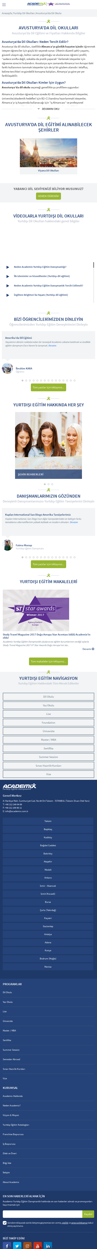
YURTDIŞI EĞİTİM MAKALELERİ (48, 581)
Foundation (48, 722)
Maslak (48, 869)
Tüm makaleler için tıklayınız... (48, 661)
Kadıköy (48, 837)
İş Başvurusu (9, 1143)
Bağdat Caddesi (48, 845)
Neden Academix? (12, 1105)
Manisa (47, 966)
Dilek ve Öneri (10, 1153)
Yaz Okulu (48, 705)
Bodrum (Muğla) (48, 958)
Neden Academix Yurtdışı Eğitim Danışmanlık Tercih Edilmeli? (45, 286)
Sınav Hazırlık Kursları (48, 765)
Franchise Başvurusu (13, 1134)
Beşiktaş (48, 829)
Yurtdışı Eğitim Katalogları (16, 1124)
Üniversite (48, 731)
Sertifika (48, 748)
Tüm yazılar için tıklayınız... (48, 387)
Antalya (48, 934)
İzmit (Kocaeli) (48, 893)
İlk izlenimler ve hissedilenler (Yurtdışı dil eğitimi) (38, 276)
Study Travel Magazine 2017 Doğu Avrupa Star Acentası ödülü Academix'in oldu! (46, 636)
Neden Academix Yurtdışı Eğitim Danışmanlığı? (36, 267)
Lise (48, 714)
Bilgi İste (7, 1163)
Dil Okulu (48, 696)
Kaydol (88, 1214)
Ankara (48, 877)
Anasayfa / (7, 13)
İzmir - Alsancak (48, 885)
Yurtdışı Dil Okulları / (24, 13)
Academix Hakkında (13, 1096)
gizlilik (65, 1222)
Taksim (47, 821)
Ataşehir (48, 861)
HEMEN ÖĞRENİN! (48, 196)
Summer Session (48, 757)
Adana (48, 942)
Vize (48, 774)
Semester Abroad (11, 1059)
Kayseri (48, 918)
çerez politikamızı (79, 1222)
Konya (48, 950)
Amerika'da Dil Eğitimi (18, 338)
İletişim (6, 1172)
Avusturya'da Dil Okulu (49, 13)
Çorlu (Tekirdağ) (48, 910)
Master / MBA (48, 739)
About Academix (11, 1182)
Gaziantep (48, 926)
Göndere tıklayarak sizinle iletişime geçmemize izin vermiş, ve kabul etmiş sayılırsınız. (50, 1224)
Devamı (52, 345)
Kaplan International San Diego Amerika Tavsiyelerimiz (38, 514)
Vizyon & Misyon (11, 1115)
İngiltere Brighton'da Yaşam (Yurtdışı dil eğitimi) (37, 295)
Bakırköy (47, 853)
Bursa (48, 902)
